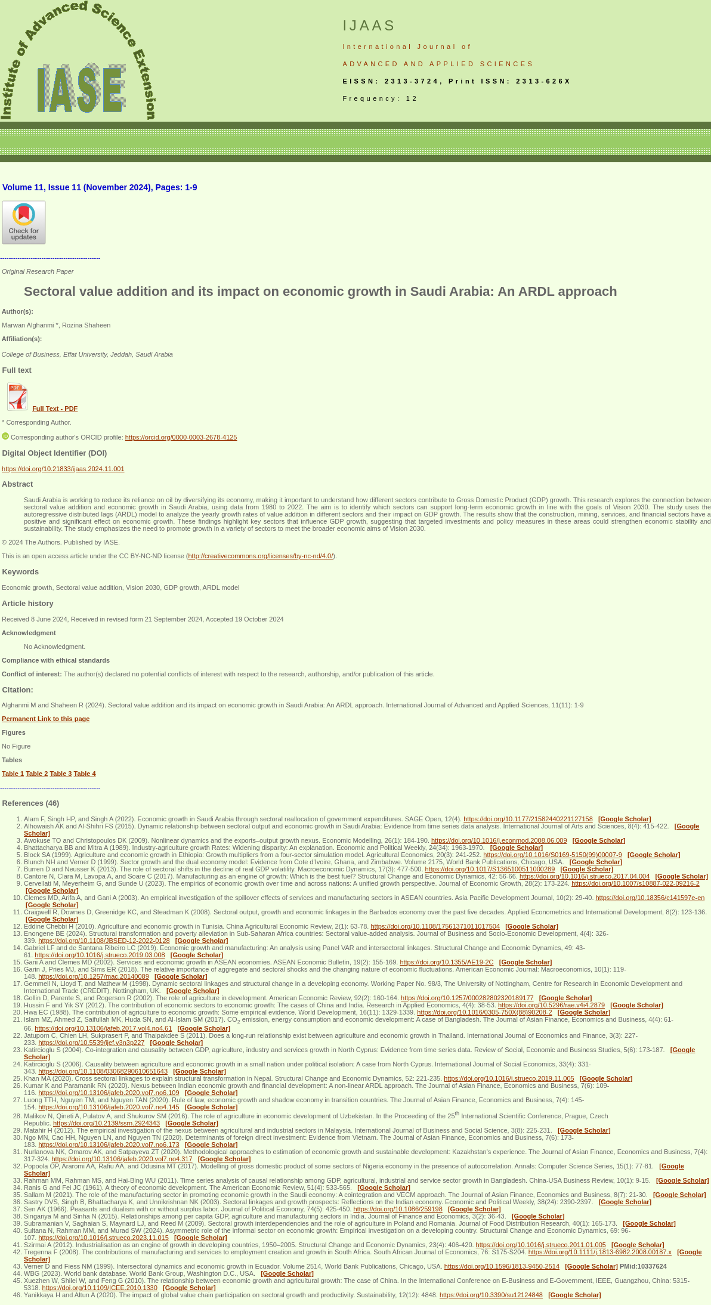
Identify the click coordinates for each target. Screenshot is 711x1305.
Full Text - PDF (55, 408)
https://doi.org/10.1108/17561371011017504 (435, 926)
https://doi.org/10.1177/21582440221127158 (528, 818)
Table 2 (37, 773)
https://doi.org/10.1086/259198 (398, 1209)
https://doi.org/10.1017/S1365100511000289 (490, 869)
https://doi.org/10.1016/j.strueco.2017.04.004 (585, 876)
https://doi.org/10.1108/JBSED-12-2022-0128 (103, 940)
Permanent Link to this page (45, 718)
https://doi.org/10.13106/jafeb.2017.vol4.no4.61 (103, 1028)
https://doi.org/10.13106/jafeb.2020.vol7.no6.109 (108, 1092)
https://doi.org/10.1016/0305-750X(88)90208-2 (484, 1012)
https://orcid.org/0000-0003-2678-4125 (181, 437)
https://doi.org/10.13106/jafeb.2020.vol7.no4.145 (108, 1107)
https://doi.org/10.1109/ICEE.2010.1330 (99, 1287)
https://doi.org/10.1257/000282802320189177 (467, 997)
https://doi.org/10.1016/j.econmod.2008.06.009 (499, 840)
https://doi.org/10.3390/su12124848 (491, 1294)
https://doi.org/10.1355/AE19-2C (446, 962)
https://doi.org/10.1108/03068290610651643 (103, 1071)
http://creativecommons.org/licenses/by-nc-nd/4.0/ (260, 555)
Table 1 (13, 773)
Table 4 (85, 773)
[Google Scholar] (624, 818)
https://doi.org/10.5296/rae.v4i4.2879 (551, 1005)
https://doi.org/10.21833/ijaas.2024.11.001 (63, 468)
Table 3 (61, 773)
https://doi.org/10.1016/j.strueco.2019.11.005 (509, 1078)
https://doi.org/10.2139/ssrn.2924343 (106, 1123)
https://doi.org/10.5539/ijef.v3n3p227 (91, 1042)
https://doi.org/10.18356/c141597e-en (650, 897)
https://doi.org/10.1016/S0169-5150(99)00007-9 (552, 854)
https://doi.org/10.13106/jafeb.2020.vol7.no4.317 (121, 1158)
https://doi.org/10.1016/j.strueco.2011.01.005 (541, 1244)
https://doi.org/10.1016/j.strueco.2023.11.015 (103, 1237)
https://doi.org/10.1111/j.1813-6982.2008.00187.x (600, 1251)
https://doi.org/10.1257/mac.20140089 (93, 976)
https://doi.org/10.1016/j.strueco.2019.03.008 (100, 954)
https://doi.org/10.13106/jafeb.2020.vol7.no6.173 (108, 1144)
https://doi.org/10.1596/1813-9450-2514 (501, 1266)
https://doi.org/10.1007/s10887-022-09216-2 (635, 883)
